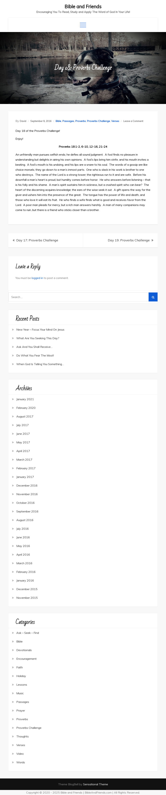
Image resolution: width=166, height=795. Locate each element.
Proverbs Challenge (98, 121)
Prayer (20, 710)
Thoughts (22, 736)
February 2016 (26, 572)
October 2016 (25, 503)
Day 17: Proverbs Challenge (37, 240)
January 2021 (25, 399)
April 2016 (23, 554)
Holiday (21, 676)
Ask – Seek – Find (27, 633)
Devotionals (24, 650)
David (23, 121)
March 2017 (24, 459)
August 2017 (24, 416)
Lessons (21, 684)
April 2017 (23, 451)
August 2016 (24, 520)
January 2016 (25, 580)
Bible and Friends (83, 7)
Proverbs (80, 121)
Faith (19, 667)
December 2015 (27, 589)
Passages (68, 121)
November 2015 (27, 597)
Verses (115, 121)
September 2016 (27, 511)
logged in (37, 278)
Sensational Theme (95, 784)
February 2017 (26, 468)
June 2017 (23, 433)
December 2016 (27, 485)
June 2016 (23, 537)
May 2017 (23, 442)
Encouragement (26, 658)
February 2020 (26, 408)
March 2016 (24, 563)
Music (20, 693)
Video (20, 753)
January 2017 (25, 477)
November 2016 (27, 494)
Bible (58, 121)
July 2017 (22, 425)
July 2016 (22, 528)
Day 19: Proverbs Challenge (129, 240)
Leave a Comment (133, 121)
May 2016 (23, 546)
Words (20, 762)
